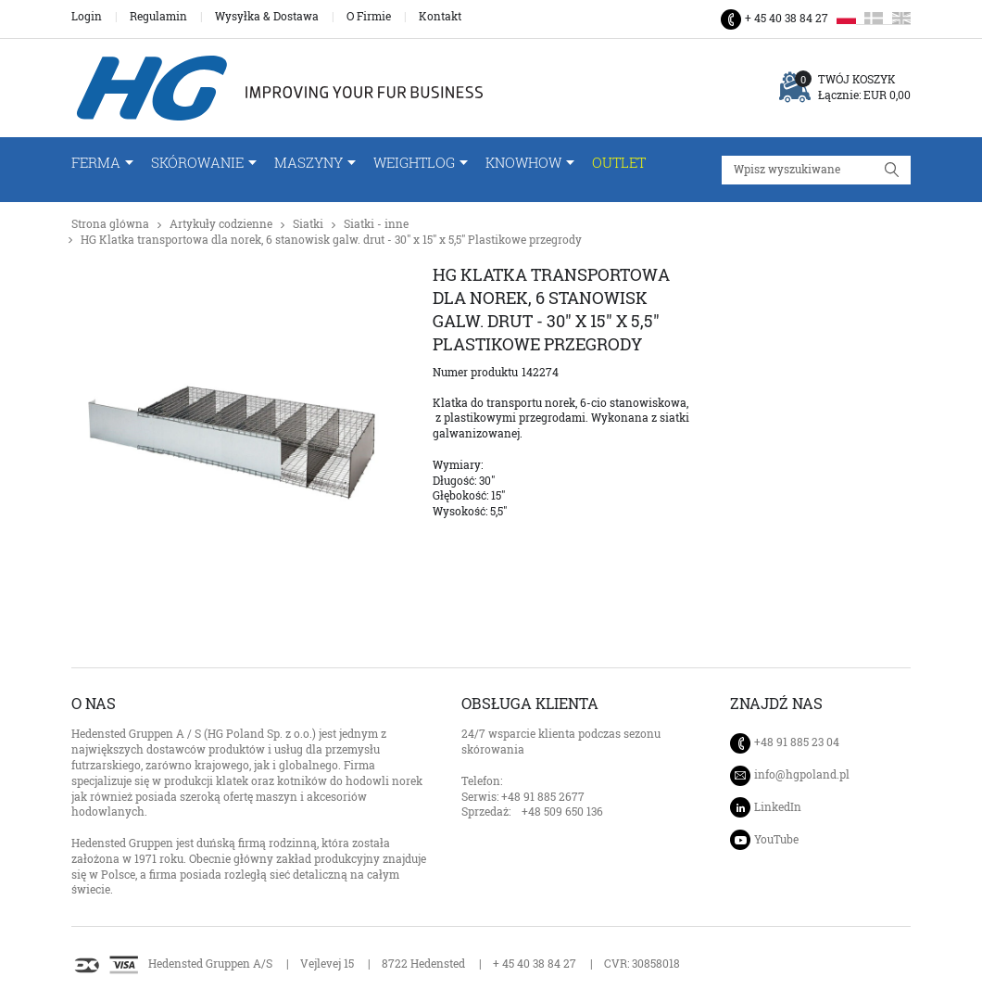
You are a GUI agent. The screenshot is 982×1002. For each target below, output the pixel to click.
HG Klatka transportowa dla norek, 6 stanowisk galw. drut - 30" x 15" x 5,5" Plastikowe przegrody (331, 239)
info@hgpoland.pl (802, 774)
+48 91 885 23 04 (796, 742)
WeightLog (414, 162)
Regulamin (158, 16)
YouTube (776, 839)
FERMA (95, 162)
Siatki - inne (376, 224)
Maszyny (308, 162)
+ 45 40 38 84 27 (786, 18)
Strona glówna (110, 224)
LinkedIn (777, 807)
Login (86, 16)
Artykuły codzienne (221, 224)
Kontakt (440, 16)
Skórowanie (197, 162)
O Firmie (368, 16)
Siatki (308, 224)
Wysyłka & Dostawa (267, 16)
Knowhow (523, 162)
